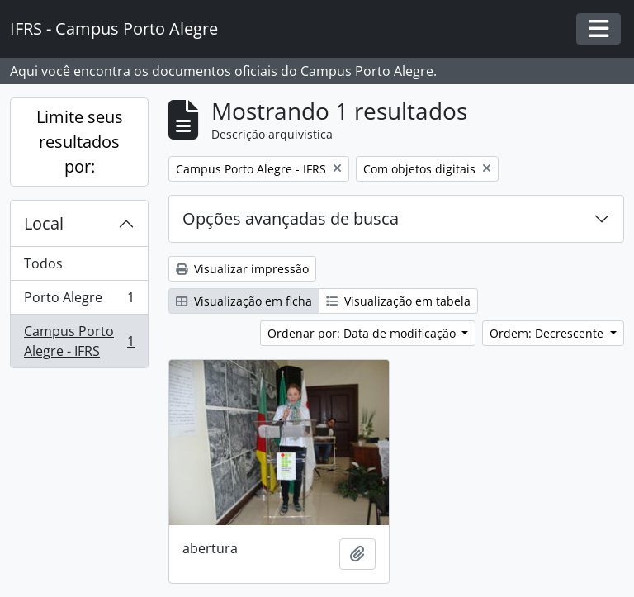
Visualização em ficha (244, 301)
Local (44, 223)
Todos (43, 263)
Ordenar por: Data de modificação (363, 333)
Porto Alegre (79, 301)
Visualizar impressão (242, 269)
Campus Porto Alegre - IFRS (79, 341)
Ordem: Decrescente (548, 333)
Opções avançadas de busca (290, 218)
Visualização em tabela (398, 301)
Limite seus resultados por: (79, 142)
